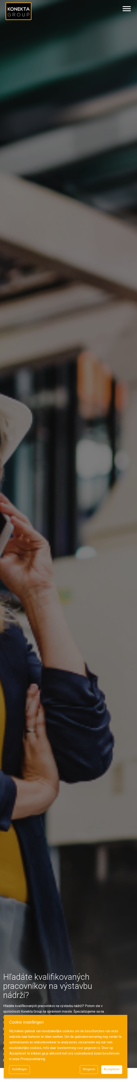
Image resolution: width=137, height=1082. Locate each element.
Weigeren (89, 1069)
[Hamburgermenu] (127, 9)
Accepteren (112, 1069)
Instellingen (19, 1069)
